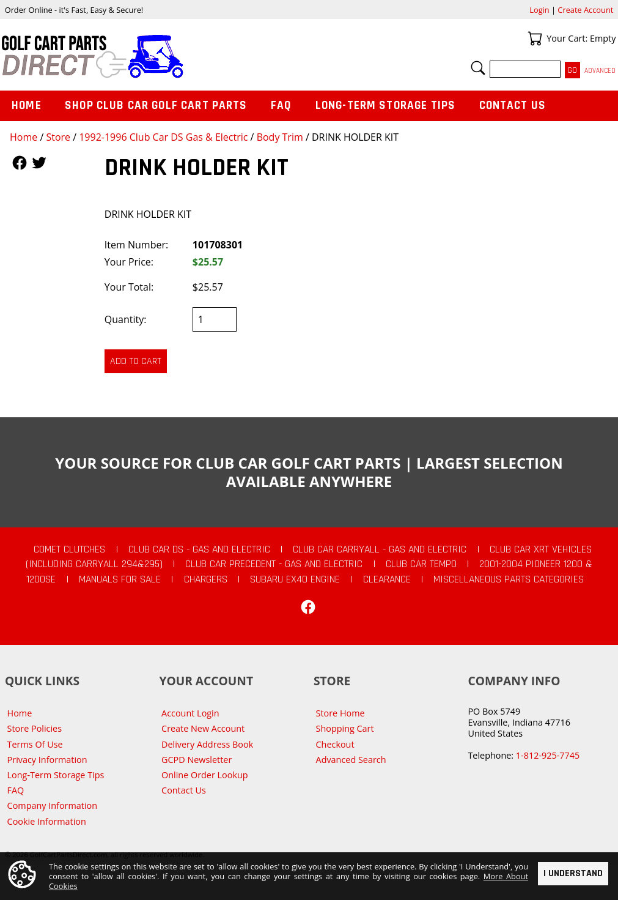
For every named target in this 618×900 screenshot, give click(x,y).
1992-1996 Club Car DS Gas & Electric (163, 137)
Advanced (600, 70)
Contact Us (512, 105)
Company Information (52, 805)
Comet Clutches (69, 549)
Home (23, 137)
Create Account (585, 9)
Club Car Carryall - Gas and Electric (379, 549)
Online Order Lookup (204, 775)
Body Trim (280, 137)
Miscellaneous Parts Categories (508, 579)
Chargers (205, 579)
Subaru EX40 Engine (295, 579)
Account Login (190, 713)
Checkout (335, 744)
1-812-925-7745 (547, 755)
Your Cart (535, 38)
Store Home (340, 713)
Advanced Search (351, 759)
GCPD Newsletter (196, 759)
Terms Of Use (35, 744)
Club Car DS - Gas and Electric (199, 549)
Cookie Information (46, 821)
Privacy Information (47, 759)
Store (58, 137)
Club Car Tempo (421, 564)
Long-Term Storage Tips (385, 105)
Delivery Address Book (207, 744)
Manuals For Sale (120, 579)
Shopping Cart (345, 728)
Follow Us (19, 163)
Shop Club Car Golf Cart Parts (156, 105)
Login (539, 9)
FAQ (281, 105)
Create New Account (203, 728)
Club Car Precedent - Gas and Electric (273, 564)
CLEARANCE (387, 579)
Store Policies (34, 728)
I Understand (573, 872)
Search (478, 68)
